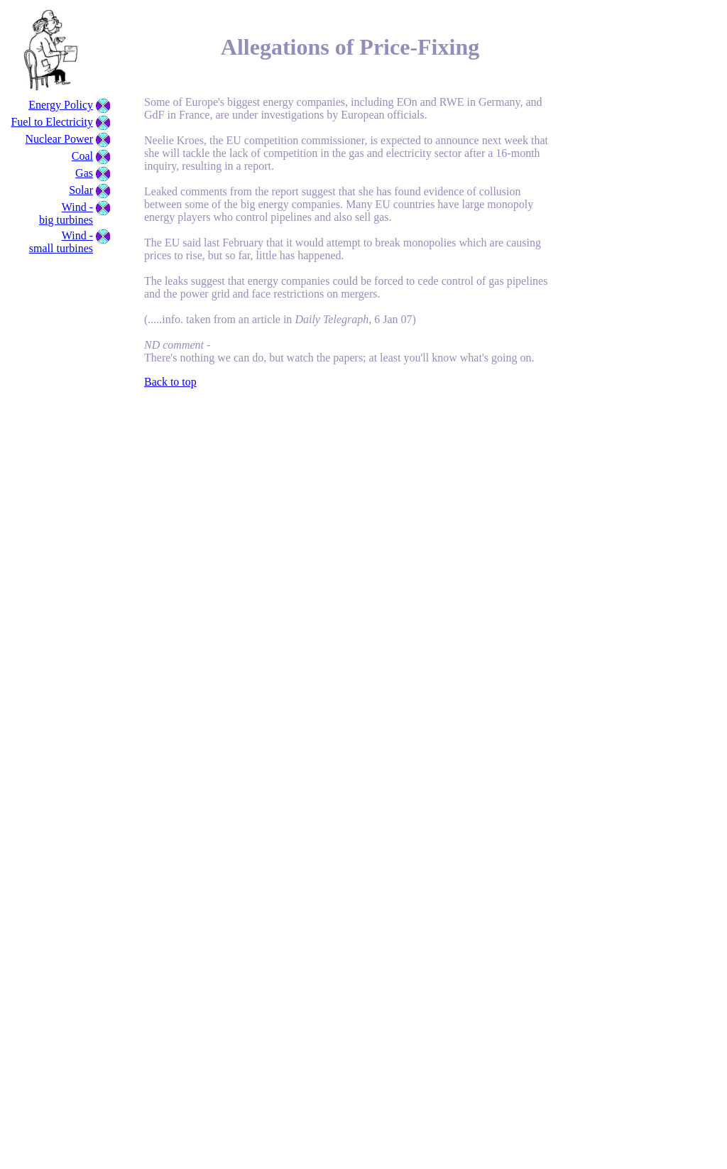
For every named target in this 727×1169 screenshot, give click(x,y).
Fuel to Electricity (52, 122)
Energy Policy (60, 105)
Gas (84, 173)
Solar (81, 190)
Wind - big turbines (66, 213)
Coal (82, 156)
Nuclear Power (59, 139)
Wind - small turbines (61, 241)
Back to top (170, 382)
